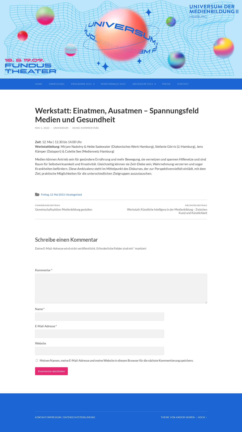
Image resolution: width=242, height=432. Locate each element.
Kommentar (43, 270)
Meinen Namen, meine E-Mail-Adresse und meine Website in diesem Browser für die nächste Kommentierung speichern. (117, 360)
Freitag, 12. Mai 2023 (53, 194)
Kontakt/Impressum (48, 417)
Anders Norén (185, 417)
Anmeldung (57, 84)
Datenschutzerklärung (79, 417)
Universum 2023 (142, 84)
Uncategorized (74, 194)
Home (38, 84)
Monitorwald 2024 (113, 84)
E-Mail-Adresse (46, 326)
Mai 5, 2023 (42, 127)
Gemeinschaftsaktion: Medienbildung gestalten (63, 207)
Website (40, 343)
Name (39, 309)
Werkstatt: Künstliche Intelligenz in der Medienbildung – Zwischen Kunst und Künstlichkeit (165, 209)
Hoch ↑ (202, 417)
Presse (166, 84)
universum (60, 127)
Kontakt (183, 84)
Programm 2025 (81, 84)
